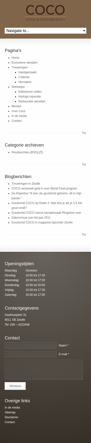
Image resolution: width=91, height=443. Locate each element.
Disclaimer (11, 417)
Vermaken (25, 82)
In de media (19, 116)
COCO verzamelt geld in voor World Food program (44, 188)
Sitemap (10, 412)
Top (84, 132)
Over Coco (18, 111)
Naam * (63, 345)
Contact (17, 121)
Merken (16, 106)
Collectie (24, 77)
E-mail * (64, 354)
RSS (34, 152)
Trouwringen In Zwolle (26, 183)
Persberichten (21, 152)
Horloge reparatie (29, 96)
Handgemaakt (27, 72)
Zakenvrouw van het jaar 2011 (31, 217)
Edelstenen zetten (30, 91)
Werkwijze (18, 87)
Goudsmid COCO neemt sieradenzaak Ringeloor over (46, 212)
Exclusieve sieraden (25, 62)
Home (15, 57)
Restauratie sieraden (31, 101)
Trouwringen (20, 67)
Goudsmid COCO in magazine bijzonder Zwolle (42, 222)
